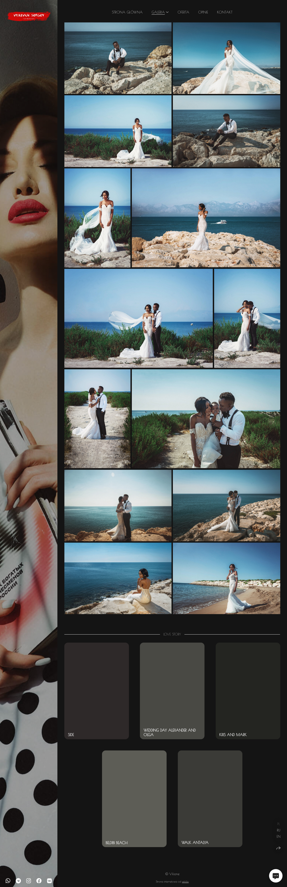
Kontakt (225, 12)
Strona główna (127, 12)
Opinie (203, 12)
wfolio (185, 881)
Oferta (183, 12)
